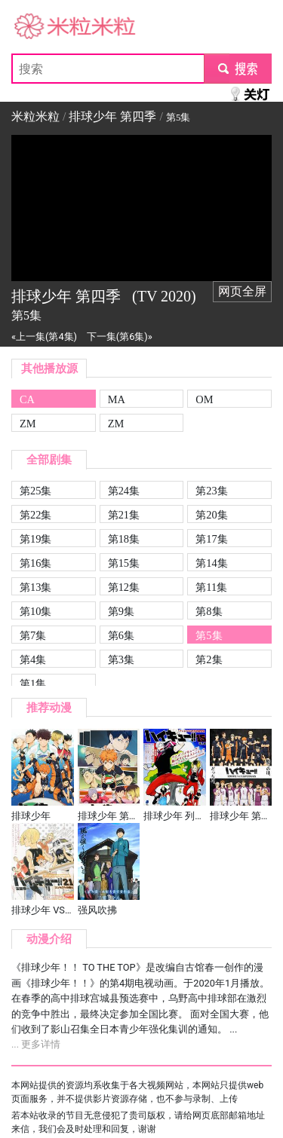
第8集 (208, 611)
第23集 (211, 491)
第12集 (124, 587)
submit (237, 68)
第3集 (121, 659)
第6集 (121, 635)
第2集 (208, 659)
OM (204, 399)
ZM (28, 424)
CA (27, 399)
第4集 (33, 659)
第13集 (35, 587)
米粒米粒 (35, 27)
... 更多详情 (35, 1044)
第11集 (211, 587)
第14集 (211, 563)
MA (116, 399)
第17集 (211, 539)
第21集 (124, 515)
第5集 (208, 635)
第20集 (211, 515)
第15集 (124, 563)
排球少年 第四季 (112, 116)
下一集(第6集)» (119, 336)
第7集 (33, 635)
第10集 (35, 611)
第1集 (33, 684)
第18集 (124, 539)
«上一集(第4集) (44, 336)
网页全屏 (242, 291)
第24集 (124, 491)
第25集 (35, 491)
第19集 (35, 539)
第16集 (35, 563)
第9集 (121, 611)
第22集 (35, 515)
